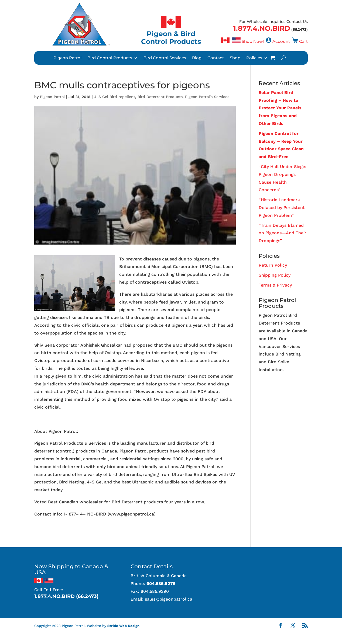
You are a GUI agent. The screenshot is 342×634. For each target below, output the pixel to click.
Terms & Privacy (275, 285)
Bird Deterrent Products (160, 97)
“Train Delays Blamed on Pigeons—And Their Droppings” (282, 233)
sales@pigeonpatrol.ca (168, 599)
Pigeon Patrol (67, 58)
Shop (235, 58)
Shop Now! (253, 41)
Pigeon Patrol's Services (207, 97)
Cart (303, 41)
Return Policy (273, 265)
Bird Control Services (164, 58)
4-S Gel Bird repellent (114, 97)
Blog (196, 58)
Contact (215, 58)
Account (281, 41)
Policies (254, 58)
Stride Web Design (123, 626)
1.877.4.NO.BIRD (261, 28)
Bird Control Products (109, 58)
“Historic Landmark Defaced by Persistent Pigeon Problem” (282, 207)
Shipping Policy (274, 275)
